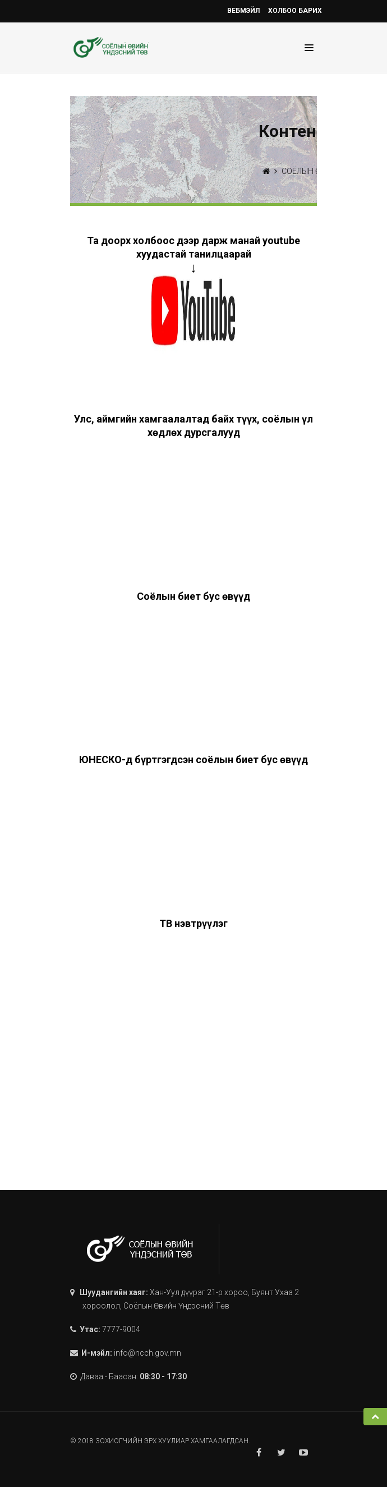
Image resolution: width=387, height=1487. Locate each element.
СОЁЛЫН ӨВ (303, 171)
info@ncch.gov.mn (147, 1352)
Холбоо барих (295, 11)
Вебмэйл (243, 11)
